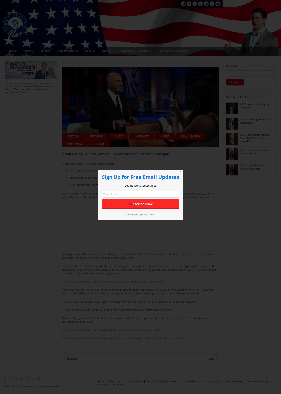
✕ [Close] (181, 171)
